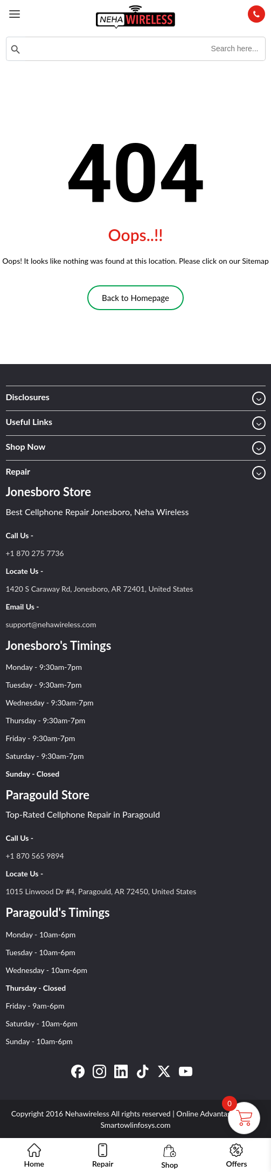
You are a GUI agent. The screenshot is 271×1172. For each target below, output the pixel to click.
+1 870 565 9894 (35, 855)
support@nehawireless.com (51, 624)
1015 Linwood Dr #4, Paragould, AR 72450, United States (101, 891)
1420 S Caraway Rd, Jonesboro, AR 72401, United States (99, 588)
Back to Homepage (135, 298)
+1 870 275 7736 (35, 553)
